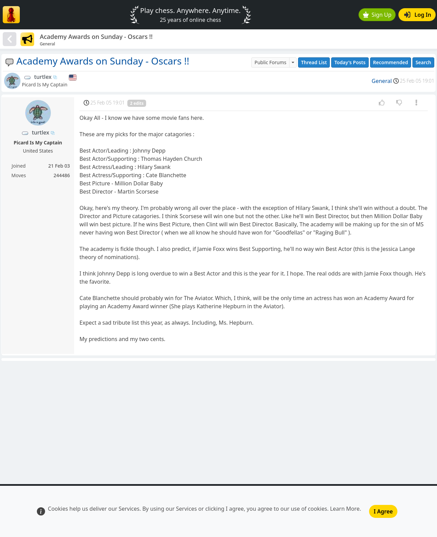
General (382, 81)
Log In (417, 14)
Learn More (345, 508)
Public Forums (270, 62)
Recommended (390, 62)
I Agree (383, 511)
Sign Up (377, 14)
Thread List (314, 62)
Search (423, 62)
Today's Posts (349, 62)
